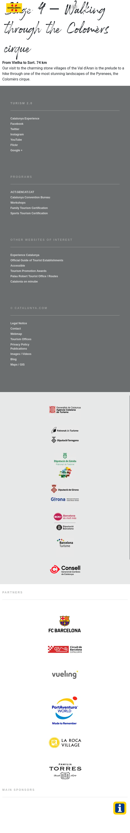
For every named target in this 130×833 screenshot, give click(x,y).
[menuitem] (74, 7)
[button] (95, 8)
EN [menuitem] (74, 7)
